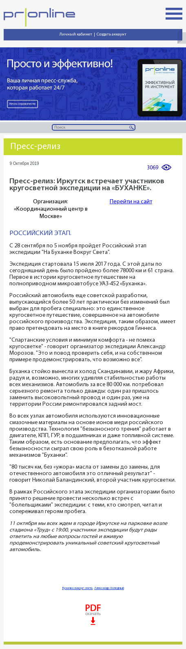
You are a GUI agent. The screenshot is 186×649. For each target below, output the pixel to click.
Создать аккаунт (111, 34)
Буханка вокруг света (77, 588)
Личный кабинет (76, 34)
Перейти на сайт (131, 202)
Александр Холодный (109, 588)
